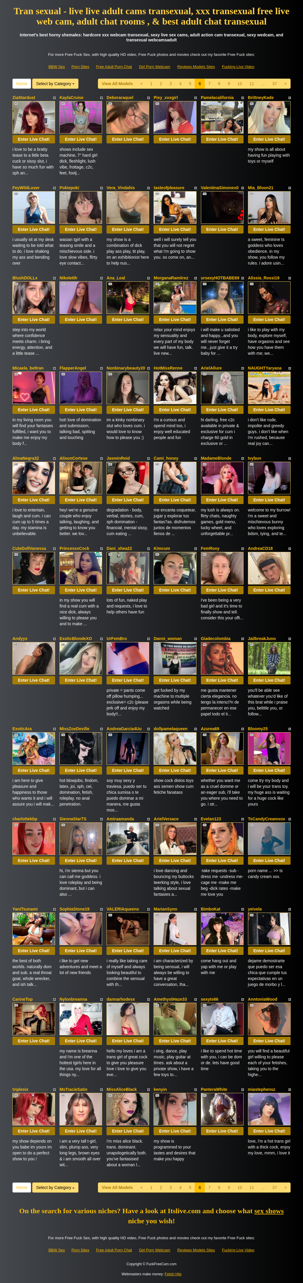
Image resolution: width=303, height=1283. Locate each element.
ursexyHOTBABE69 (220, 278)
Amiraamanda (120, 819)
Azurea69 (210, 728)
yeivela (255, 909)
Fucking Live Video (238, 66)
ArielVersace (166, 819)
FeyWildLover (26, 187)
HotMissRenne (168, 368)
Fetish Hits (173, 1274)
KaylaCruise (71, 97)
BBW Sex (57, 66)
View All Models (117, 83)
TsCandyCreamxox (266, 819)
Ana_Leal (116, 278)
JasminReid (118, 458)
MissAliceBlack (122, 1089)
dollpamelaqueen (170, 728)
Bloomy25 (258, 728)
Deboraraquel (120, 97)
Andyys (20, 638)
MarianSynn (165, 909)
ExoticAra (22, 728)
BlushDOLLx (25, 278)
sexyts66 (209, 999)
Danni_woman (168, 638)
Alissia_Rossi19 (264, 278)
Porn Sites (80, 66)
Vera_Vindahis (121, 187)
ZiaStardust (23, 97)
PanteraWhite (214, 1089)
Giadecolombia (216, 638)
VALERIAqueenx (123, 909)
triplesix (20, 1089)
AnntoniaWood (262, 999)
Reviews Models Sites (196, 66)
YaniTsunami (25, 909)
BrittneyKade (261, 97)
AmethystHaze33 (170, 999)
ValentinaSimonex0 (220, 187)
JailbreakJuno (262, 638)
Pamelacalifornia (217, 97)
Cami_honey (166, 458)
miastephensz (261, 1089)
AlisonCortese (73, 458)
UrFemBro (117, 638)
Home (21, 83)
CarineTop (22, 999)
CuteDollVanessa (29, 548)
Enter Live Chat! (33, 139)
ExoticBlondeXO (75, 638)
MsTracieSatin (73, 1089)
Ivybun (254, 458)
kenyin (160, 1089)
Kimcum (162, 548)
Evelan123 (211, 819)
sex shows (269, 1211)
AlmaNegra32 (25, 458)
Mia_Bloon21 (260, 187)
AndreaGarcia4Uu (124, 728)
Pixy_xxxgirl (166, 97)
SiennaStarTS (72, 819)
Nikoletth (68, 278)
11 (251, 83)
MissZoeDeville (74, 728)
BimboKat (210, 909)
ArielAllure (211, 368)
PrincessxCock (74, 548)
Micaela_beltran (27, 368)
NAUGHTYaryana (265, 368)
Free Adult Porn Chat (114, 66)
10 (239, 83)
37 (274, 83)
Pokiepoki (69, 187)
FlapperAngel (72, 368)
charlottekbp (24, 819)
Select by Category (55, 83)
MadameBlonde (216, 458)
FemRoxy (210, 548)
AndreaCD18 (260, 548)
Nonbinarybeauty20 (126, 368)
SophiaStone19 (74, 909)
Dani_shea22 (119, 548)
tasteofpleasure (169, 187)
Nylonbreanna (73, 999)
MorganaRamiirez (171, 278)
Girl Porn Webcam (154, 66)
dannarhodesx (121, 999)
